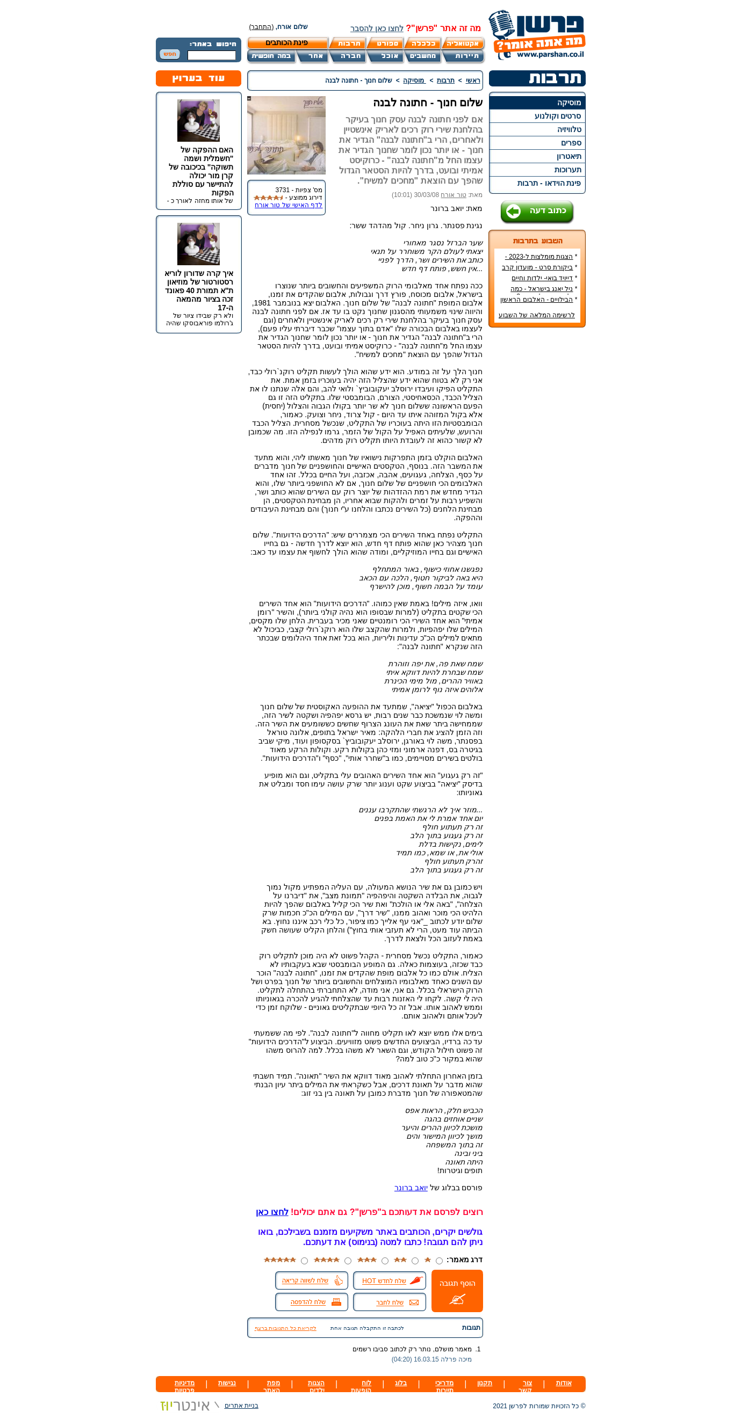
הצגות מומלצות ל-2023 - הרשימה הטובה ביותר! (541, 260)
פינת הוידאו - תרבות (549, 183)
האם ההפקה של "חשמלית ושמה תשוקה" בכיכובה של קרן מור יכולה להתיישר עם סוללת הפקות (201, 171)
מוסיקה (569, 102)
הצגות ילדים (316, 1386)
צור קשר (525, 1386)
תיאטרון (569, 156)
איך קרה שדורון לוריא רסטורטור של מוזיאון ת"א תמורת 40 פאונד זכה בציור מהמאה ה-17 (199, 290)
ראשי (473, 80)
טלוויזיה (569, 129)
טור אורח (453, 195)
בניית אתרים (207, 1405)
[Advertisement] (537, 496)
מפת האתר (271, 1386)
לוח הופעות (361, 1386)
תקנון (484, 1383)
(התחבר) (261, 27)
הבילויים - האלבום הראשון (536, 299)
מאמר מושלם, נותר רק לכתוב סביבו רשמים (412, 1349)
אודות (564, 1383)
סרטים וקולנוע (558, 116)
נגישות (227, 1383)
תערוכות (568, 169)
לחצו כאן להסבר (377, 28)
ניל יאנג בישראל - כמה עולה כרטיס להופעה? (543, 292)
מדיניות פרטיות (185, 1386)
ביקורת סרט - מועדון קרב (537, 267)
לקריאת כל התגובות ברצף (285, 1328)
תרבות (446, 80)
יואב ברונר (411, 1187)
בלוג (401, 1383)
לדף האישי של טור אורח (288, 205)
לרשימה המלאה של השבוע (537, 315)
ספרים (571, 143)
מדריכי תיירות (444, 1386)
